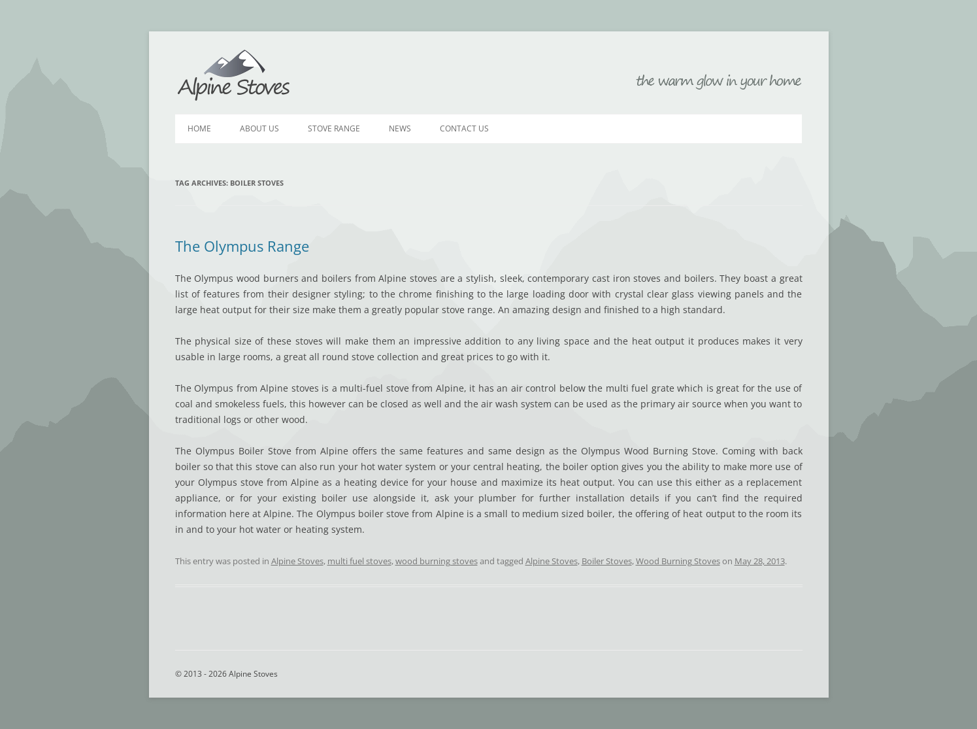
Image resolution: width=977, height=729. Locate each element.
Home (199, 128)
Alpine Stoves (234, 76)
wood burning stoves (436, 561)
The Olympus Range (242, 246)
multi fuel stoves (359, 561)
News (400, 128)
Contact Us (464, 128)
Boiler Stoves (607, 561)
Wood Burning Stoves (678, 561)
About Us (259, 128)
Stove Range (334, 128)
